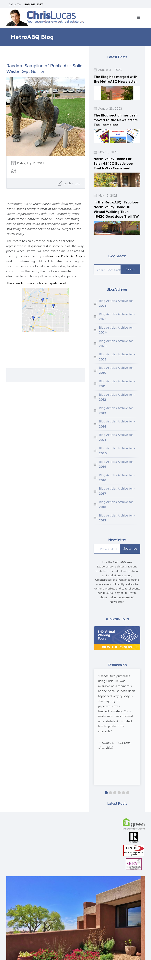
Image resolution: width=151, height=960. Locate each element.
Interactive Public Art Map (63, 256)
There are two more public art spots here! (36, 283)
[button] (139, 18)
